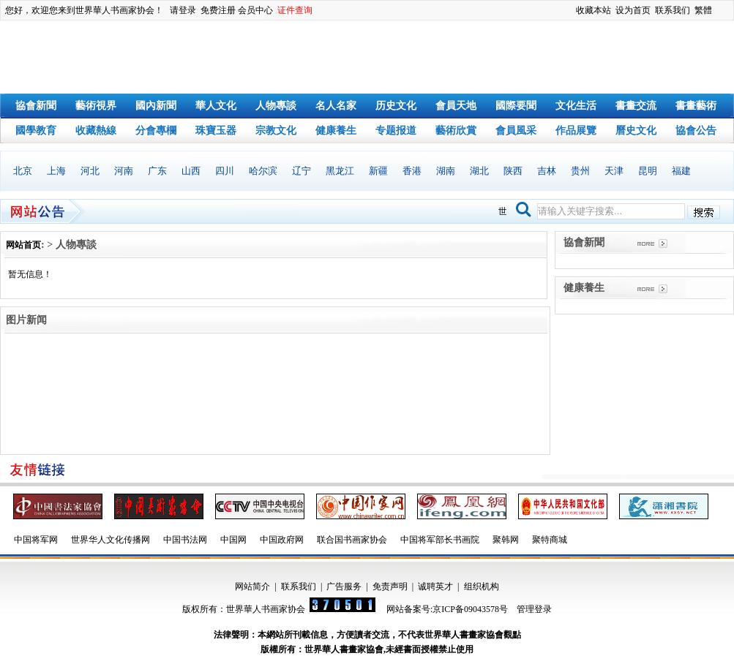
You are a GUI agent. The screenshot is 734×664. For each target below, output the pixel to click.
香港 (412, 170)
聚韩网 (506, 540)
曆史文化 (635, 130)
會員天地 (455, 105)
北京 (22, 170)
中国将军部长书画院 (439, 540)
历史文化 (395, 105)
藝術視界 (95, 105)
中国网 (233, 540)
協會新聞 (35, 105)
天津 (613, 170)
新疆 (378, 170)
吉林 (546, 170)
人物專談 (275, 105)
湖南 (445, 170)
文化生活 (575, 105)
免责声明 (390, 586)
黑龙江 (340, 170)
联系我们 (672, 10)
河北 (90, 170)
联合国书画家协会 (352, 540)
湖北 (479, 170)
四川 (224, 170)
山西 (191, 170)
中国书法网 (185, 540)
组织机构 (481, 586)
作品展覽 (575, 130)
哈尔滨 (263, 170)
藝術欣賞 (455, 130)
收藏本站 (593, 10)
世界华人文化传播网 (110, 540)
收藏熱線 (95, 130)
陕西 (513, 170)
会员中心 (255, 10)
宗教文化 (275, 130)
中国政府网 (282, 540)
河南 (123, 170)
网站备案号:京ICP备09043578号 (447, 609)
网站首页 (23, 245)
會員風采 (515, 130)
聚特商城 (549, 540)
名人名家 (335, 105)
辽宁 (301, 170)
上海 (56, 170)
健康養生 (335, 130)
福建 (681, 170)
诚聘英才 (435, 586)
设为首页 (633, 10)
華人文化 (215, 105)
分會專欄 (155, 130)
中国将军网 (36, 540)
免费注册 (218, 10)
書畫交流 (635, 105)
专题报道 (395, 130)
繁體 (703, 10)
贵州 (580, 170)
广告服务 (344, 586)
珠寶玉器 (215, 130)
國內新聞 (155, 105)
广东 (157, 170)
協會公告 (695, 130)
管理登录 (534, 609)
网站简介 (252, 586)
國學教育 (35, 130)
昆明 (647, 170)
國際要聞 (515, 105)
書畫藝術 (695, 105)
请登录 (183, 10)
